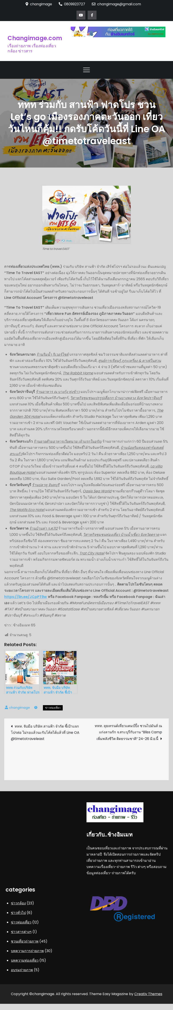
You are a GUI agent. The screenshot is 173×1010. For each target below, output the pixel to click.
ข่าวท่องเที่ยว (52, 708)
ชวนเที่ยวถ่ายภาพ (24, 941)
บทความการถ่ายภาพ (27, 950)
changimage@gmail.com (116, 4)
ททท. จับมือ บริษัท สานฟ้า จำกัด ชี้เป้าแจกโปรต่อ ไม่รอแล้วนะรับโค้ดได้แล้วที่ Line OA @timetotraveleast (45, 732)
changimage (19, 707)
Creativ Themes (148, 993)
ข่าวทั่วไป (18, 912)
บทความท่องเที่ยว (24, 960)
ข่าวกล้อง (18, 903)
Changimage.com (35, 38)
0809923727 (72, 4)
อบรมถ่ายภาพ (22, 970)
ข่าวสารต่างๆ (21, 931)
